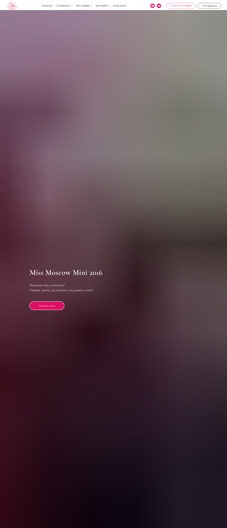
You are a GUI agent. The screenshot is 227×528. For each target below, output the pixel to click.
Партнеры (102, 5)
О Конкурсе (63, 5)
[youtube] (159, 6)
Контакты (119, 5)
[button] (209, 6)
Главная (47, 5)
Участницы (83, 5)
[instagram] (152, 6)
